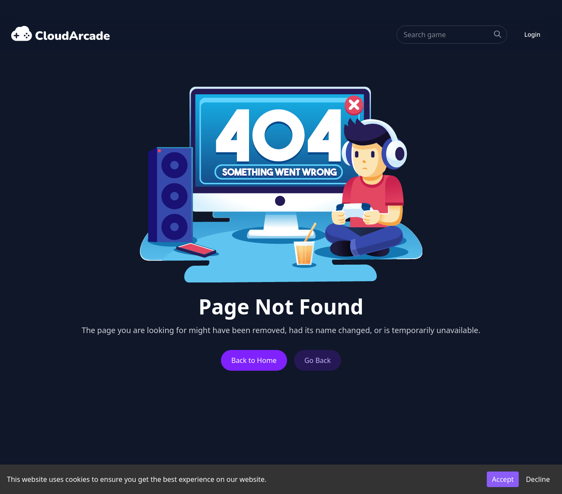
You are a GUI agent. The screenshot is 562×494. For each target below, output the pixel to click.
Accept (503, 479)
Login (532, 34)
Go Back (317, 360)
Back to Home (254, 360)
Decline (538, 479)
